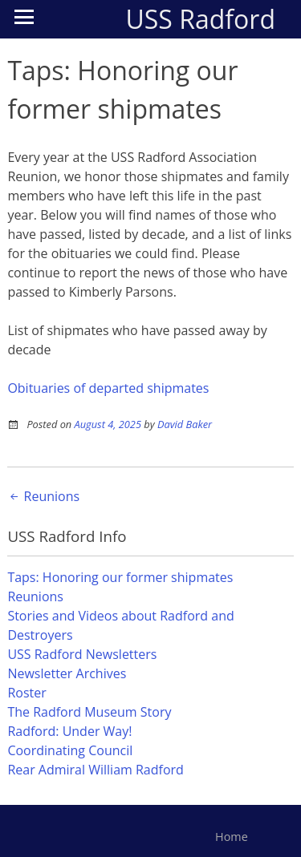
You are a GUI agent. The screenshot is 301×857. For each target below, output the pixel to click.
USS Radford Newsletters (82, 654)
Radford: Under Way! (69, 731)
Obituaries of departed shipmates (108, 388)
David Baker (184, 424)
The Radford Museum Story (89, 712)
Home (231, 836)
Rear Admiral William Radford (95, 769)
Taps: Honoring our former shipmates (120, 577)
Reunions (43, 496)
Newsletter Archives (66, 673)
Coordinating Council (69, 750)
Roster (26, 692)
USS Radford (200, 19)
